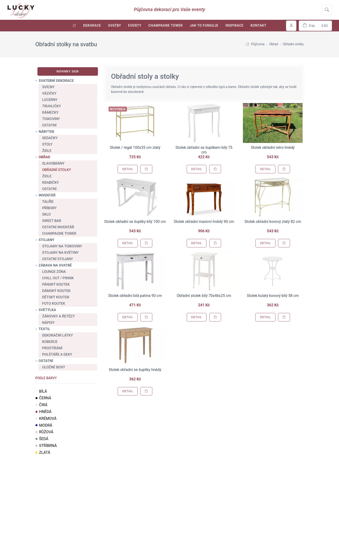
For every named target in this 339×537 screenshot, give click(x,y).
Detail (127, 169)
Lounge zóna (54, 272)
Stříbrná (46, 445)
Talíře (48, 202)
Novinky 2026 (67, 71)
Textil (44, 329)
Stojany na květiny (60, 252)
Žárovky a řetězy (58, 316)
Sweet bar (51, 221)
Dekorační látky (57, 335)
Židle (47, 151)
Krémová (45, 418)
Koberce (49, 342)
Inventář (47, 195)
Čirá (41, 405)
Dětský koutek (55, 297)
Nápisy (48, 323)
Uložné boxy (53, 367)
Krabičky (50, 182)
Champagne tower (59, 233)
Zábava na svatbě (55, 265)
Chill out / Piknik (58, 278)
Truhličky (51, 106)
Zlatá (42, 452)
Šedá (41, 439)
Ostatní (49, 125)
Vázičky (49, 93)
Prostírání (52, 348)
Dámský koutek (56, 291)
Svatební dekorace (56, 81)
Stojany (46, 240)
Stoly (47, 144)
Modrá (43, 425)
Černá (43, 398)
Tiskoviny (51, 119)
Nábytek (46, 131)
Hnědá (43, 411)
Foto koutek (53, 303)
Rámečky (50, 112)
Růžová (44, 432)
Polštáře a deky (57, 354)
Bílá (41, 391)
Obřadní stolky (56, 170)
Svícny (48, 87)
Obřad (44, 157)
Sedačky (49, 138)
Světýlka (47, 310)
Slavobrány (53, 163)
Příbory (49, 208)
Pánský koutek (56, 284)
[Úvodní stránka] (74, 25)
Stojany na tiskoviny (62, 246)
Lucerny (49, 100)
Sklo (46, 214)
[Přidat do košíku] (146, 169)
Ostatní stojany (57, 259)
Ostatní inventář (58, 227)
